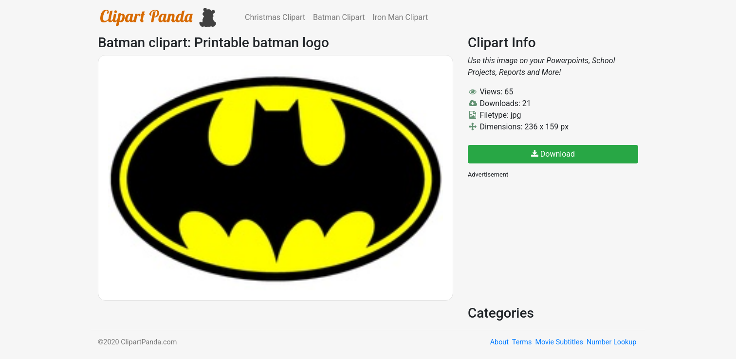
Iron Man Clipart (400, 17)
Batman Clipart (339, 17)
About (499, 342)
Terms (522, 342)
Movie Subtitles (559, 342)
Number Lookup (611, 342)
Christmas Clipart (275, 17)
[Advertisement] (541, 241)
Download (553, 154)
